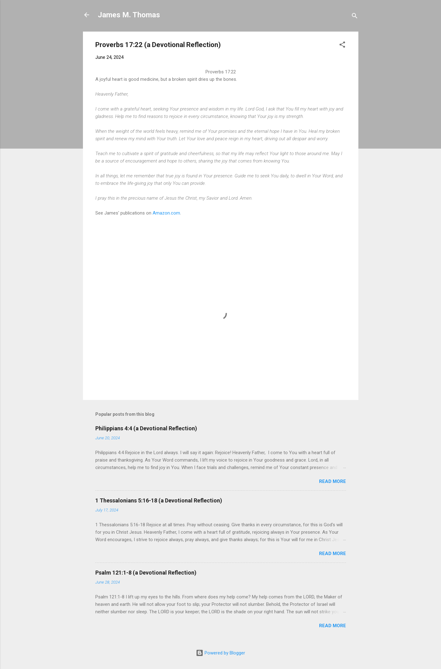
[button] (342, 45)
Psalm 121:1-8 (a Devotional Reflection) (146, 572)
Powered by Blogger (220, 653)
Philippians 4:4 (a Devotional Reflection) (146, 428)
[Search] (354, 16)
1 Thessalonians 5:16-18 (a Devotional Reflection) (158, 500)
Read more (332, 481)
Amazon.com (166, 213)
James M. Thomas (129, 15)
